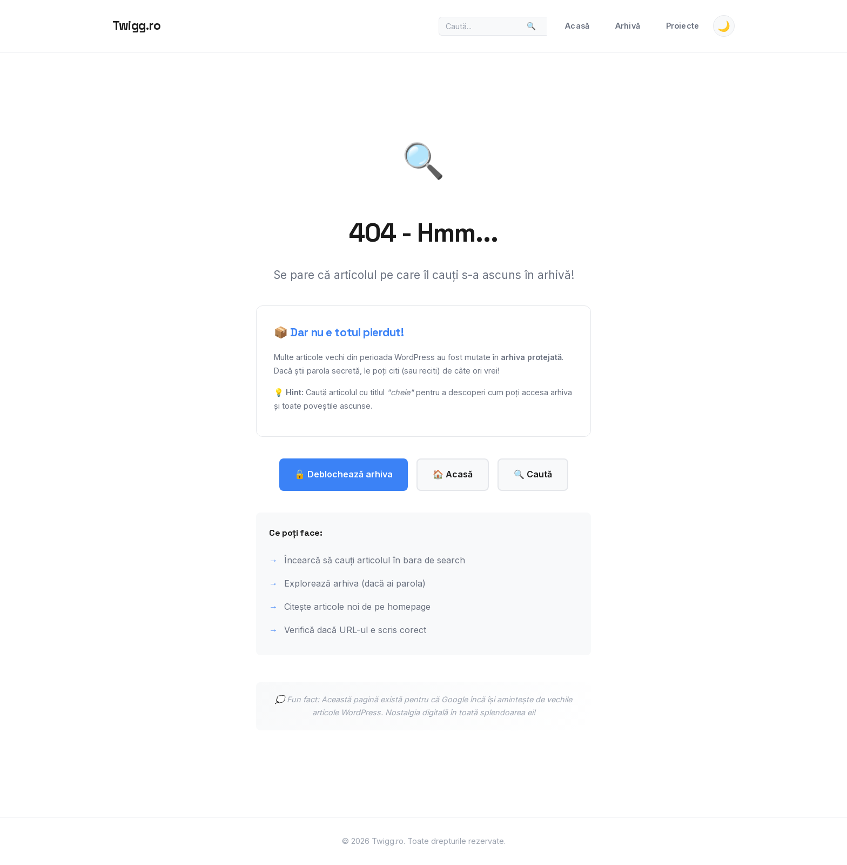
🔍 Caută (533, 474)
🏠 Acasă (453, 474)
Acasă (577, 25)
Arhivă (627, 25)
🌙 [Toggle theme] (723, 26)
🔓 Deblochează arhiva (343, 474)
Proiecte (682, 25)
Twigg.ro (136, 26)
